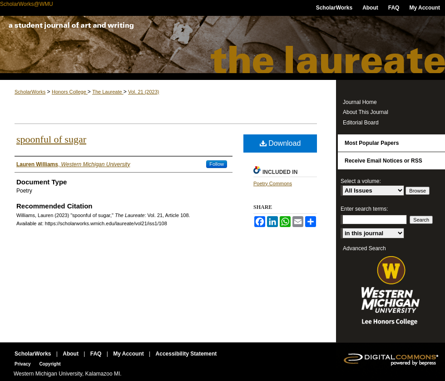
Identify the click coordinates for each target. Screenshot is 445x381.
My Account (129, 354)
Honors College (70, 91)
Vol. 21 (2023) (143, 91)
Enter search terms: (364, 209)
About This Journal (365, 112)
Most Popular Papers (372, 143)
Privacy (23, 363)
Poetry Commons (272, 183)
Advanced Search (364, 248)
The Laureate (222, 48)
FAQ (96, 354)
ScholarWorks (30, 91)
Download (280, 143)
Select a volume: (361, 181)
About (71, 354)
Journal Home (360, 102)
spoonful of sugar (51, 139)
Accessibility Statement (186, 354)
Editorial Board (361, 122)
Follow (216, 164)
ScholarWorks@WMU (26, 4)
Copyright (49, 363)
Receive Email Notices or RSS (383, 161)
